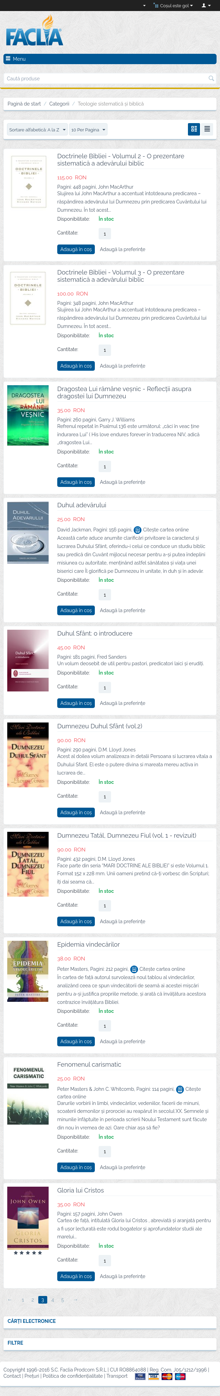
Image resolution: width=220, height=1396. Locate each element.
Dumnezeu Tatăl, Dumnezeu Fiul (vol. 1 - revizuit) (126, 835)
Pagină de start (24, 104)
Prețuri (31, 1376)
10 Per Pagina (94, 130)
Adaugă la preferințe (123, 249)
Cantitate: (67, 233)
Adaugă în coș (76, 249)
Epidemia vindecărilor (88, 944)
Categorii (59, 104)
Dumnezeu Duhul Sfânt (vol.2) (99, 726)
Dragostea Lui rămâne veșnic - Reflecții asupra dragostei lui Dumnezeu (124, 393)
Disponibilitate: (73, 219)
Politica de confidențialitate (73, 1376)
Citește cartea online (161, 530)
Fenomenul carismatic (89, 1064)
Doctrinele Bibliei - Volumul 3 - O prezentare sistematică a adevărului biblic (120, 276)
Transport (117, 1376)
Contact (12, 1376)
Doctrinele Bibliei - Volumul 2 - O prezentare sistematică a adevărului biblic (120, 160)
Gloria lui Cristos (80, 1190)
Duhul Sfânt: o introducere (94, 633)
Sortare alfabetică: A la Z (39, 130)
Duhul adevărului (81, 505)
